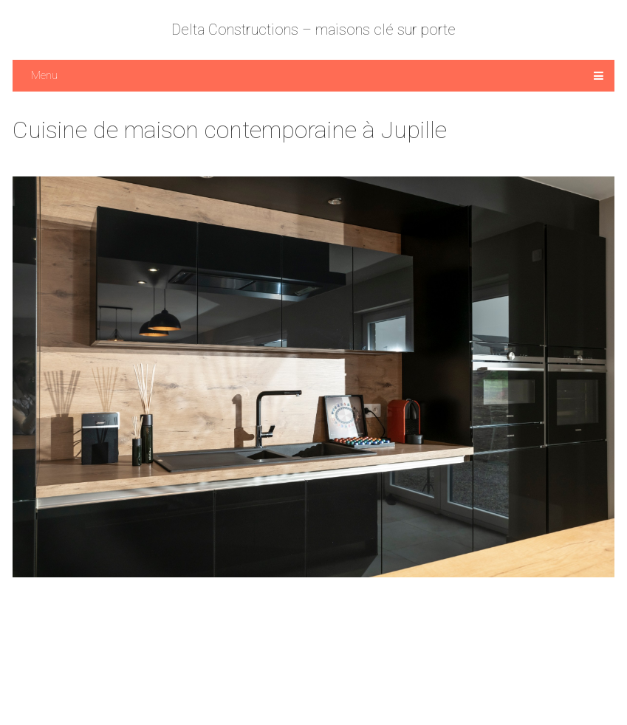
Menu (44, 75)
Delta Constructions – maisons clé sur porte (313, 29)
